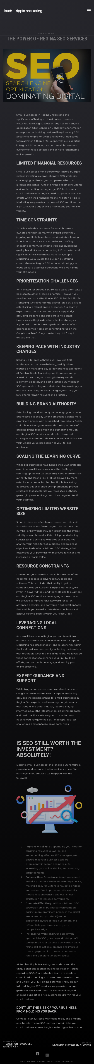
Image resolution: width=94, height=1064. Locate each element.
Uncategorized (47, 37)
